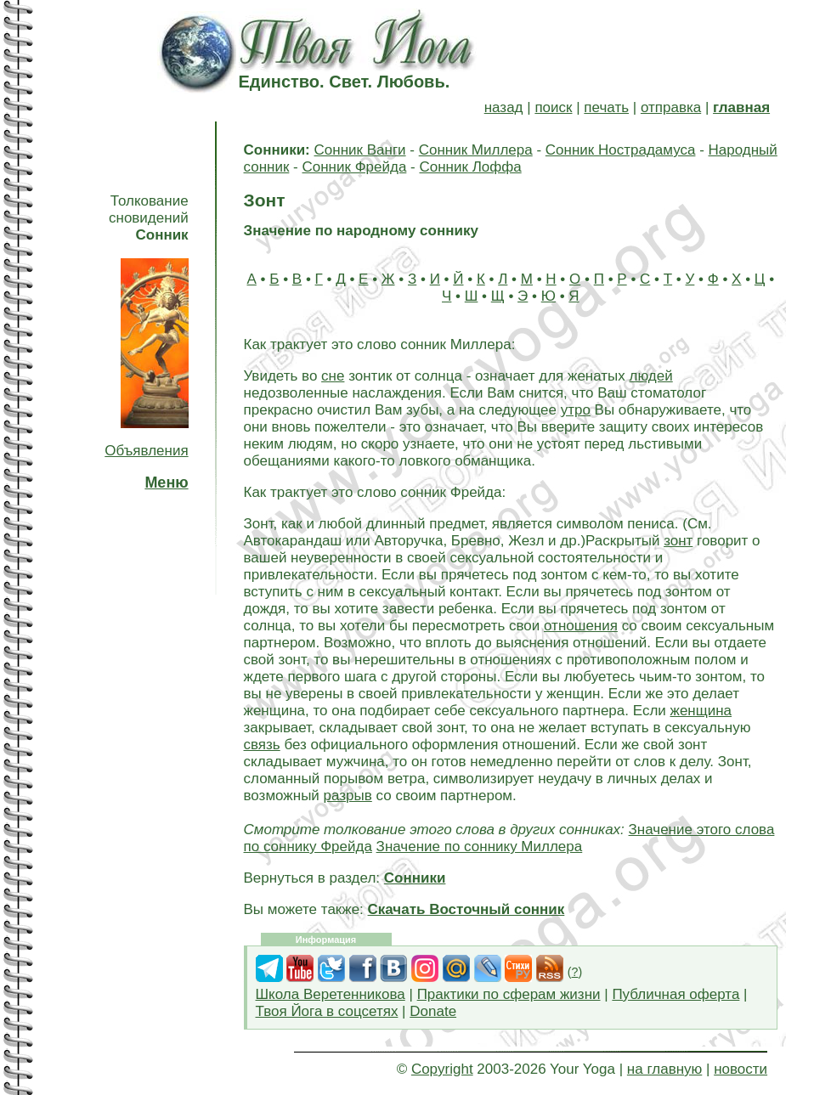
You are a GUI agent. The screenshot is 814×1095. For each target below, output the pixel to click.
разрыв (348, 795)
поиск (553, 107)
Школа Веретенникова (330, 994)
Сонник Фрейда (354, 167)
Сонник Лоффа (470, 167)
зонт (678, 541)
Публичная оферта (675, 994)
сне (332, 376)
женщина (701, 711)
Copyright (442, 1069)
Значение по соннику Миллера (479, 846)
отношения (581, 626)
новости (740, 1069)
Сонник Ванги (360, 150)
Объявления (146, 451)
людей (651, 376)
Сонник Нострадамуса (620, 150)
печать (606, 107)
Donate (433, 1011)
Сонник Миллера (476, 150)
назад (503, 107)
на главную (664, 1069)
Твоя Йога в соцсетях (327, 1011)
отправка (671, 107)
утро (576, 410)
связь (262, 745)
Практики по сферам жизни (509, 994)
